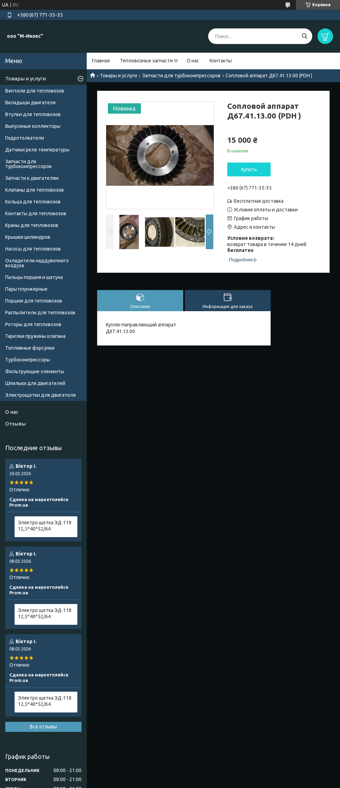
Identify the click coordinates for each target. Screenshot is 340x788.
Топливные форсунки (29, 348)
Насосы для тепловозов (33, 249)
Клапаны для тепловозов (34, 190)
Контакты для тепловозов (35, 213)
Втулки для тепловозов (33, 114)
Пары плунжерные (26, 289)
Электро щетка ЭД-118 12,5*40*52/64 (44, 526)
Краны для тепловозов (31, 225)
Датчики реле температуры (37, 149)
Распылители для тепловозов (40, 312)
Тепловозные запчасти (146, 60)
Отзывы (15, 424)
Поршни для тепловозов (33, 301)
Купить (249, 169)
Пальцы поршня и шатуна (34, 277)
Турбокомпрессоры (27, 359)
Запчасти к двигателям (32, 178)
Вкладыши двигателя (30, 102)
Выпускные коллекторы (32, 126)
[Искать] (304, 36)
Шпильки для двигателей (35, 383)
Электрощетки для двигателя (40, 395)
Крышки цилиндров (27, 237)
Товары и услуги (118, 75)
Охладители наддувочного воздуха (37, 263)
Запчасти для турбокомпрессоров (181, 75)
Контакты (221, 60)
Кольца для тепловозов (33, 201)
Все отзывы (43, 726)
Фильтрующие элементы (34, 371)
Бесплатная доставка (258, 201)
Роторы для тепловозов (33, 324)
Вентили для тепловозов (34, 91)
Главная (101, 60)
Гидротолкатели (24, 138)
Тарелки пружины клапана (35, 336)
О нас (193, 60)
